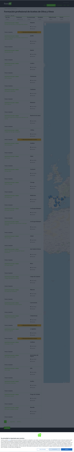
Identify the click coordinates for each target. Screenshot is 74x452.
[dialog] (37, 442)
